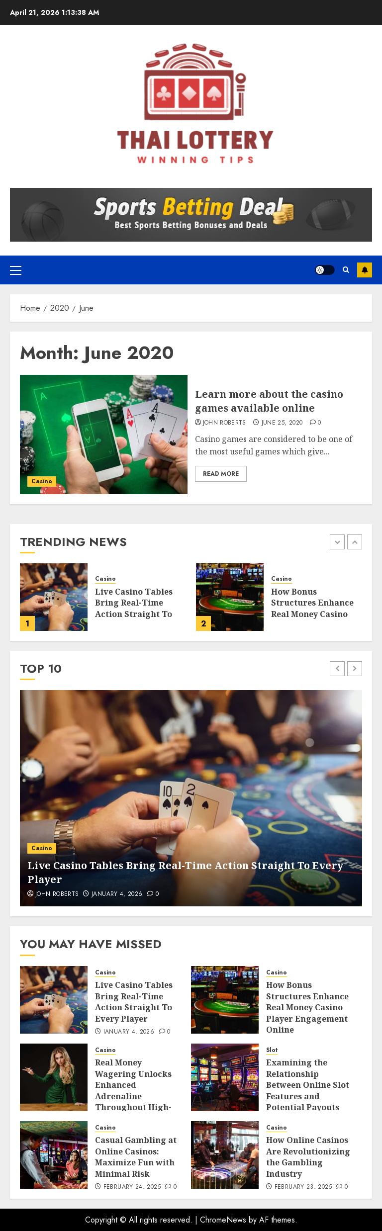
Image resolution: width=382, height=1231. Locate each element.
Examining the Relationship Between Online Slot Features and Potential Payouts (307, 1085)
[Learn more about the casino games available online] (104, 434)
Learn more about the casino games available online (269, 401)
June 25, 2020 (282, 423)
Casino (41, 481)
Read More (221, 473)
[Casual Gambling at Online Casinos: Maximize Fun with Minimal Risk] (54, 1155)
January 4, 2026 (117, 894)
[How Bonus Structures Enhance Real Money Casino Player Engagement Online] (230, 597)
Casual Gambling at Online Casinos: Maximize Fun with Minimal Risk (136, 1157)
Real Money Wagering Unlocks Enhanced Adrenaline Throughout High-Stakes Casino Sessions (133, 1096)
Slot (272, 1050)
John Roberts (224, 423)
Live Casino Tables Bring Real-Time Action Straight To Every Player (134, 608)
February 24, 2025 (132, 1187)
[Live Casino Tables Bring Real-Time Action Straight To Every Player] (54, 597)
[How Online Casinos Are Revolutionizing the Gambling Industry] (225, 1155)
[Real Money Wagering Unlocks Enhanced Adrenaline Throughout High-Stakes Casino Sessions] (54, 1077)
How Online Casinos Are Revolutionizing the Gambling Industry (308, 1157)
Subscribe (364, 270)
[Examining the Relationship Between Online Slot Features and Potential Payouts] (225, 1077)
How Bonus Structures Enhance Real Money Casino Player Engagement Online (312, 614)
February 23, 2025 (303, 1187)
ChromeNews (223, 1220)
